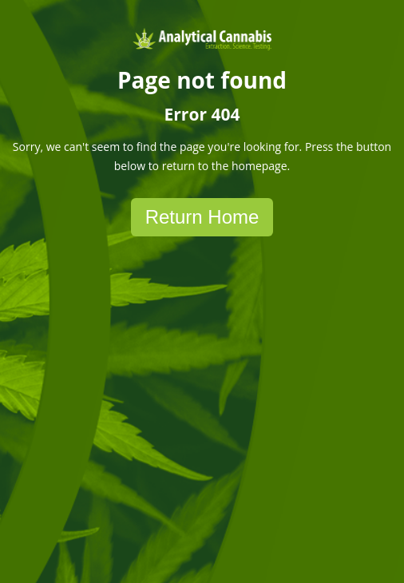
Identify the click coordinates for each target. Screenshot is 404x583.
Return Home (202, 217)
